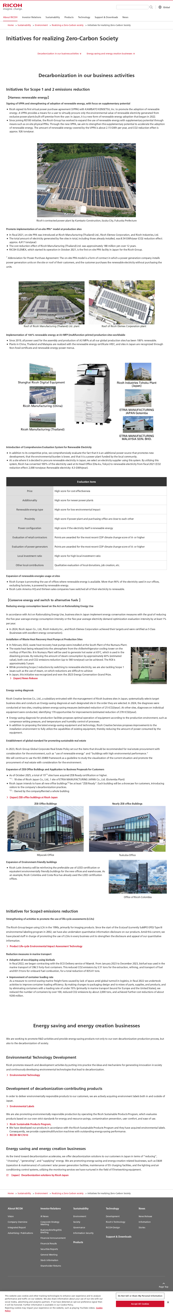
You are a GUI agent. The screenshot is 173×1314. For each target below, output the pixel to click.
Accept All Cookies (140, 1304)
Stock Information (49, 1260)
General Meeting (49, 1254)
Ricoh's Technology (115, 1222)
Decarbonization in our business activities (58, 53)
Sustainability (24, 25)
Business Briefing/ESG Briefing (51, 1231)
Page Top (160, 1286)
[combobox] (128, 7)
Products (78, 1242)
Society (76, 1222)
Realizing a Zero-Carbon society (67, 25)
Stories (142, 1227)
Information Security (83, 1233)
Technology (112, 1208)
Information (145, 1222)
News (142, 1208)
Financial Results (49, 1243)
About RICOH (15, 1208)
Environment (41, 25)
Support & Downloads (118, 1236)
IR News (44, 1216)
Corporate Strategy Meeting (50, 1223)
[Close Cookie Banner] (168, 1302)
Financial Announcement (53, 1238)
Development (112, 1216)
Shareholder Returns (51, 1265)
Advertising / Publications (20, 1233)
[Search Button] (146, 7)
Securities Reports (49, 1249)
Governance (79, 1227)
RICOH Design (113, 1227)
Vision (11, 1216)
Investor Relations (51, 1208)
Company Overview (17, 1222)
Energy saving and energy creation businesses (109, 53)
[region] (86, 1302)
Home (11, 25)
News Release (145, 1216)
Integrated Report (17, 1227)
